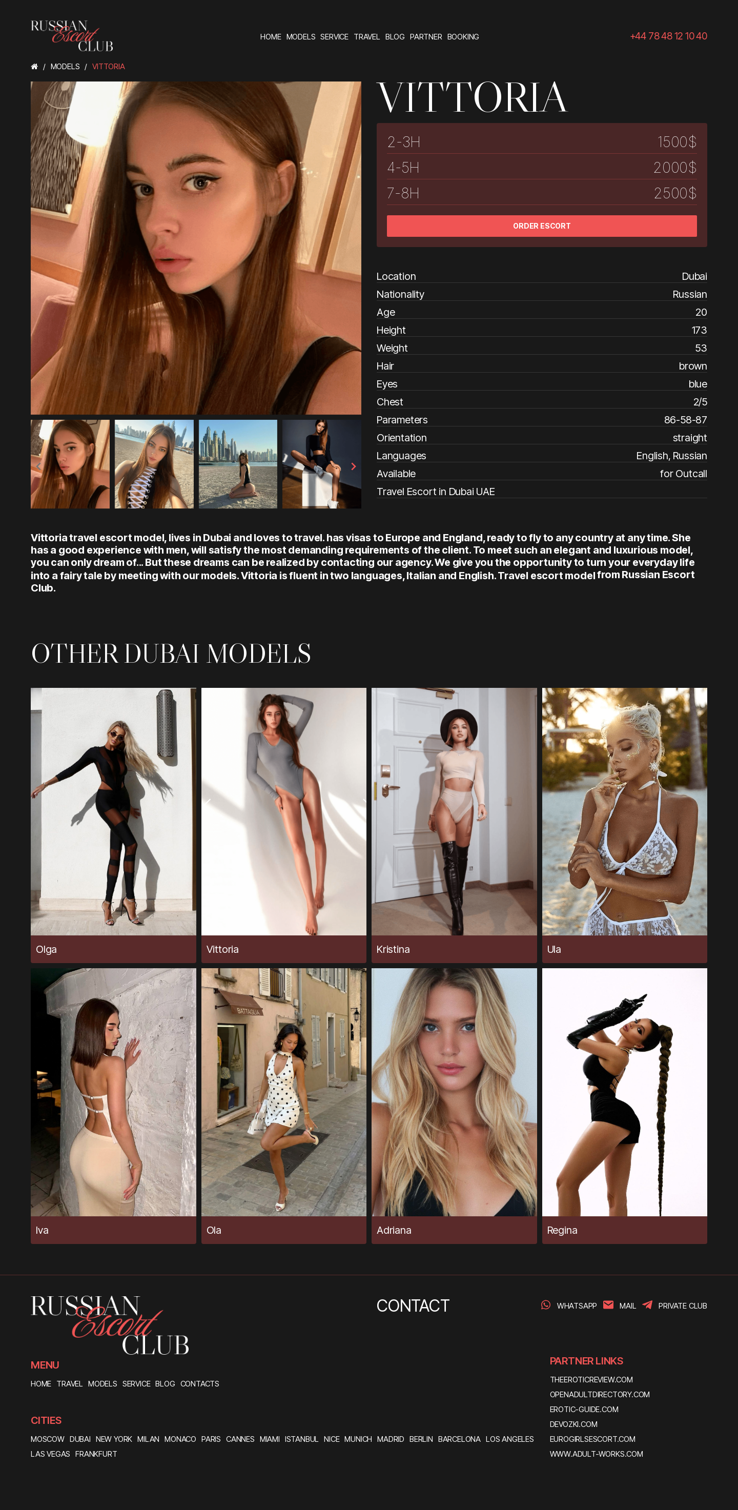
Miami (270, 1439)
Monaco (180, 1439)
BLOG (165, 1384)
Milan (148, 1439)
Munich (358, 1439)
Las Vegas (50, 1454)
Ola (214, 1230)
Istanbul (302, 1439)
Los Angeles (510, 1439)
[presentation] (39, 466)
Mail (628, 1306)
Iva (42, 1230)
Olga (46, 949)
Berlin (421, 1439)
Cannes (240, 1439)
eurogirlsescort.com (593, 1439)
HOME (41, 1384)
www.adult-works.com (596, 1454)
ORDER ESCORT (542, 225)
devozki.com (574, 1424)
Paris (211, 1439)
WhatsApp (577, 1306)
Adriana (394, 1230)
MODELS (102, 1384)
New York (114, 1439)
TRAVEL (69, 1384)
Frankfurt (96, 1454)
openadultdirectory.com (600, 1394)
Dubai (80, 1439)
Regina (562, 1230)
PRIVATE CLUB (683, 1306)
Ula (554, 949)
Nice (331, 1439)
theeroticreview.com (591, 1379)
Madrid (390, 1439)
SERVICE (136, 1384)
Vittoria (223, 949)
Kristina (393, 949)
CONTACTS (199, 1384)
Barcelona (459, 1439)
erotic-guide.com (584, 1409)
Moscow (48, 1439)
